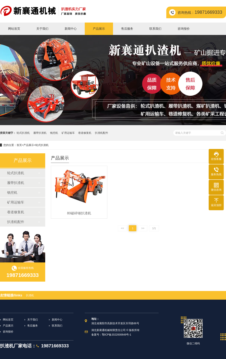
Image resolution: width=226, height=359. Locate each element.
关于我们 (32, 319)
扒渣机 (30, 295)
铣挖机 (54, 132)
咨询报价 (8, 331)
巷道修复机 (84, 132)
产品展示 (28, 145)
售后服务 (32, 325)
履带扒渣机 (40, 132)
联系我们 (57, 325)
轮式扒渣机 (23, 132)
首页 (19, 145)
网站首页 (8, 319)
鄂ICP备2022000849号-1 (116, 334)
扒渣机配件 (101, 132)
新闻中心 (57, 319)
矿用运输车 (68, 132)
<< (122, 228)
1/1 (154, 228)
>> (142, 228)
